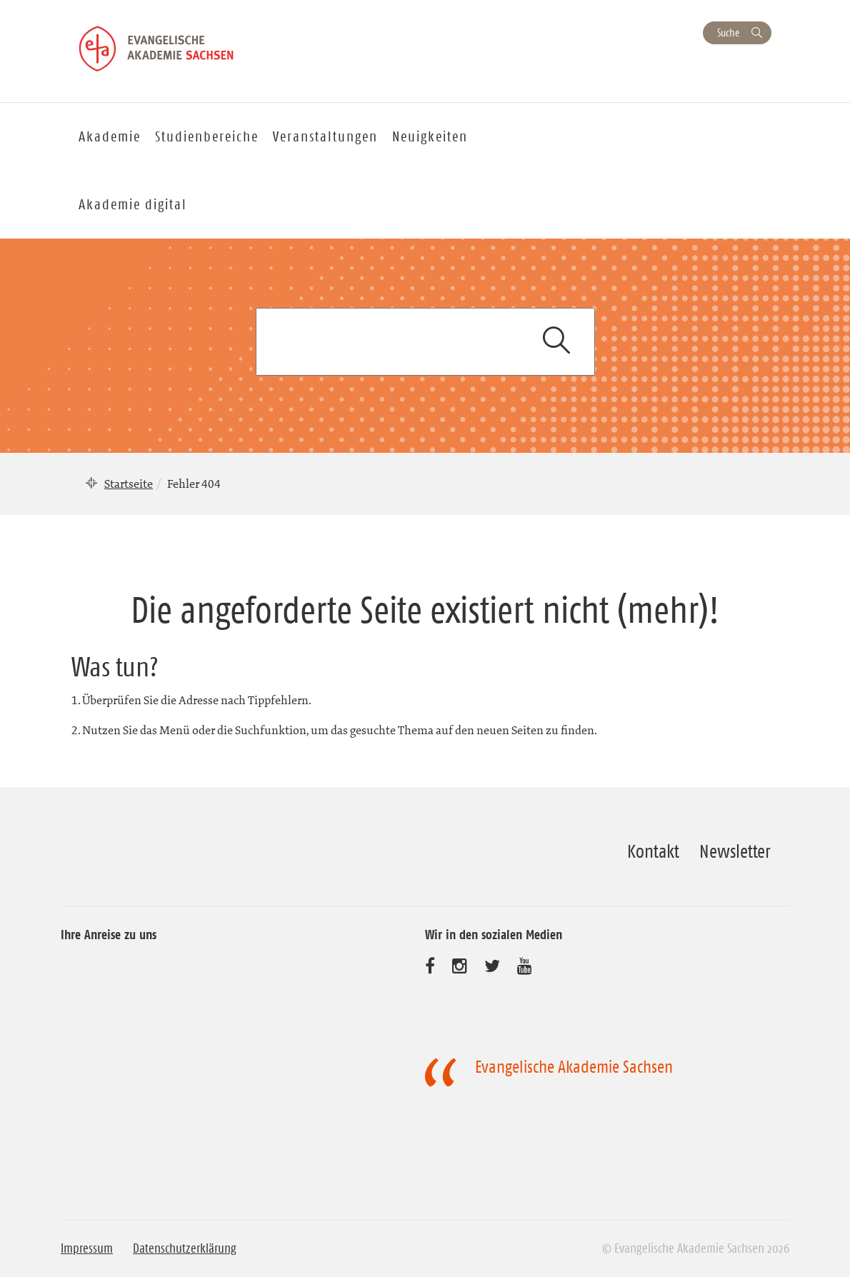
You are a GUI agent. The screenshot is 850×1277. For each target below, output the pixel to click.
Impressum (87, 1248)
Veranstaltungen (325, 136)
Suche (728, 32)
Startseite (128, 483)
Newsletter (734, 851)
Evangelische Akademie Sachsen (574, 1067)
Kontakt (653, 851)
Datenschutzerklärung (184, 1248)
